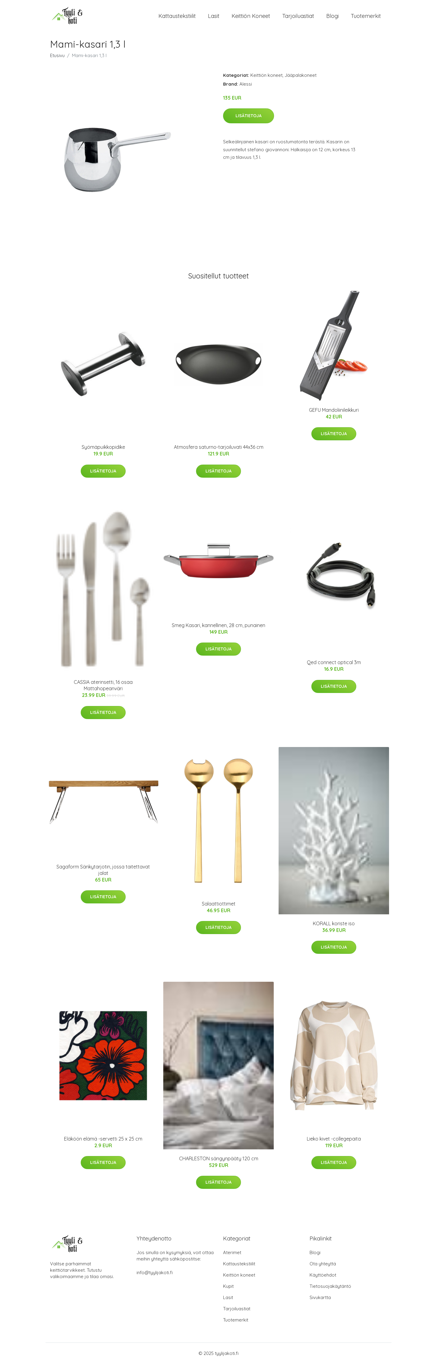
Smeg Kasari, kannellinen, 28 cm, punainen (218, 629)
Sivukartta (320, 1302)
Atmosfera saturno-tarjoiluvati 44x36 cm (218, 451)
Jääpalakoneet (301, 79)
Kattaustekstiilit (177, 18)
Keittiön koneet (251, 18)
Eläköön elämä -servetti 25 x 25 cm (103, 1143)
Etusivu (57, 60)
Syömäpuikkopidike (103, 451)
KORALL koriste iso (334, 928)
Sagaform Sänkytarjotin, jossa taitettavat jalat (103, 874)
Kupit (228, 1290)
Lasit (213, 18)
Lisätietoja (248, 120)
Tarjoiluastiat (298, 18)
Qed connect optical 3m (334, 667)
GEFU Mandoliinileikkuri (334, 414)
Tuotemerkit (366, 18)
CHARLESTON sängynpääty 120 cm (218, 1163)
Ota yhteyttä (323, 1268)
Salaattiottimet (218, 908)
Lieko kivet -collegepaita (334, 1143)
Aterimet (232, 1257)
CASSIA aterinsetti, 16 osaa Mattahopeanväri (103, 689)
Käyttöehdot (323, 1279)
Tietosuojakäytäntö (330, 1290)
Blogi (332, 18)
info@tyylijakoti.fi (155, 1277)
